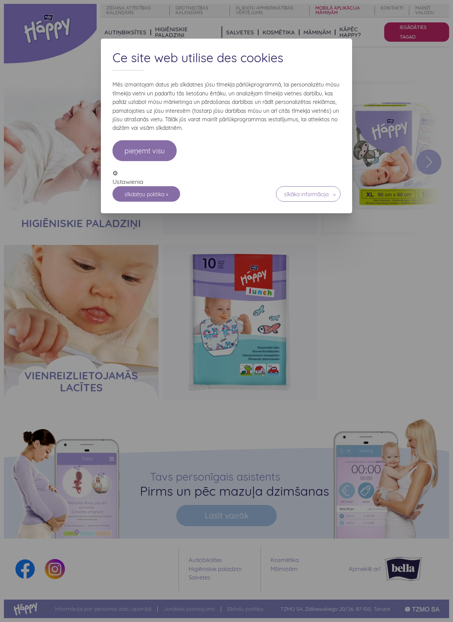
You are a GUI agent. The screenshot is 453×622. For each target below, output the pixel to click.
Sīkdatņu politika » (146, 194)
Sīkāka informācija (306, 194)
